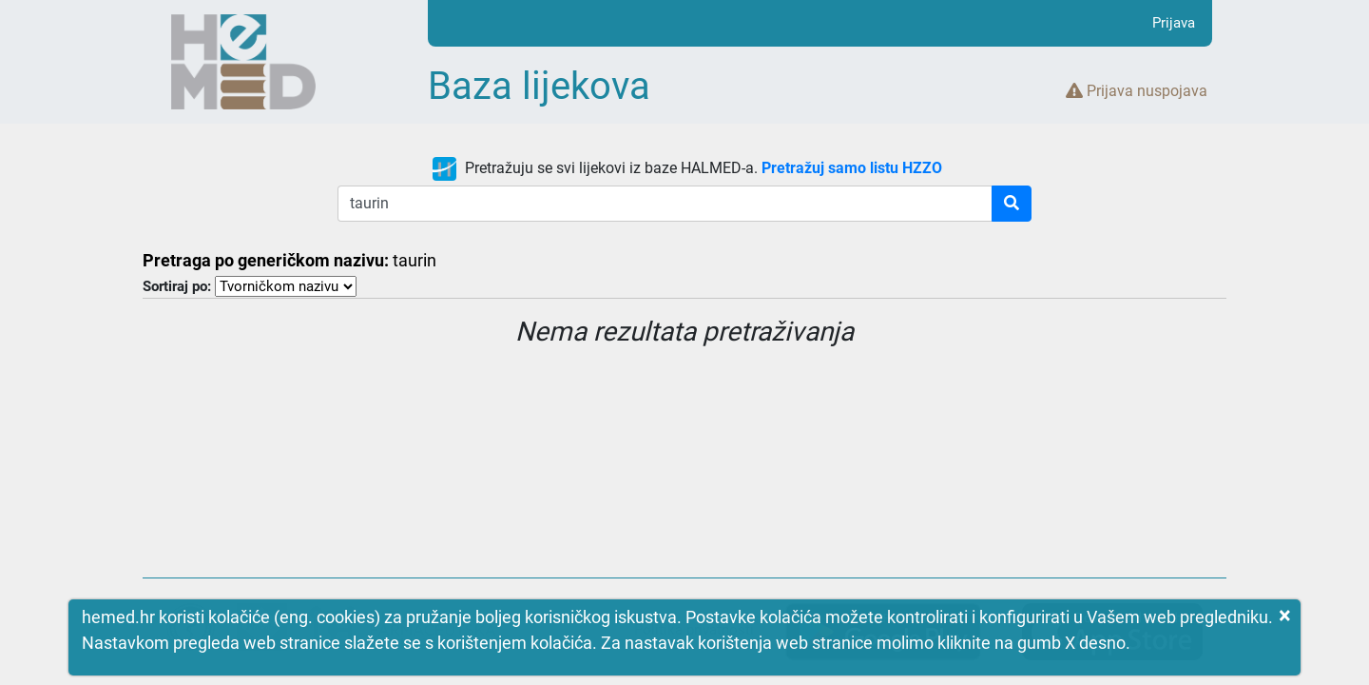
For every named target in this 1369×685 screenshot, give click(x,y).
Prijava (1173, 22)
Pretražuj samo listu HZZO (852, 168)
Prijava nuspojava (1136, 91)
